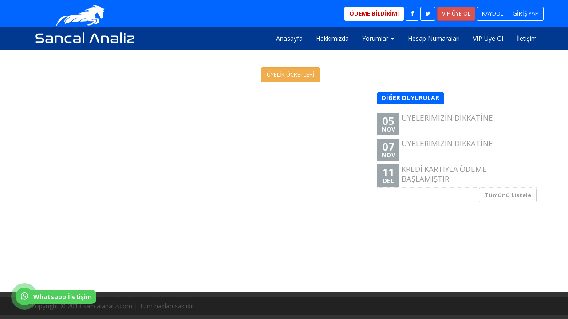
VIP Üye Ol (488, 38)
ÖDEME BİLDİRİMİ (374, 13)
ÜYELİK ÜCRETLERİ (291, 74)
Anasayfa (289, 38)
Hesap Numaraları (434, 38)
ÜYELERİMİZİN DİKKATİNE (456, 124)
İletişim (527, 38)
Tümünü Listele (508, 195)
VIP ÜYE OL (456, 13)
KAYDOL (492, 13)
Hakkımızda (332, 38)
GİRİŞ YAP (526, 13)
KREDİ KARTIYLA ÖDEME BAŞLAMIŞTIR (456, 175)
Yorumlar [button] (378, 38)
